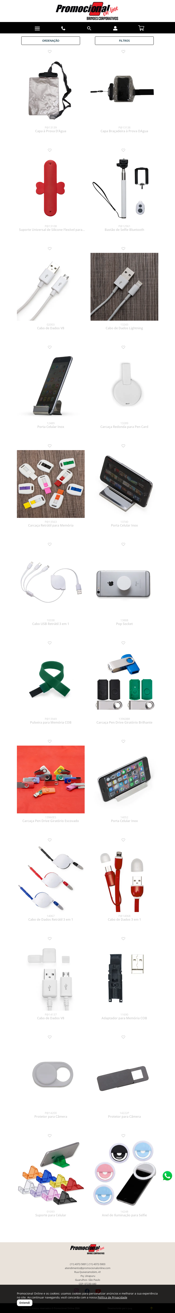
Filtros (124, 40)
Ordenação (50, 40)
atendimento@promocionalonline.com (87, 1268)
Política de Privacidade (112, 1297)
